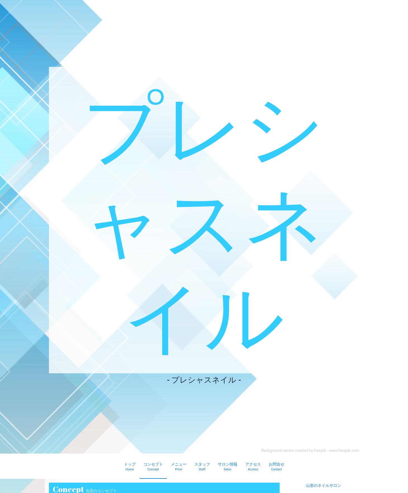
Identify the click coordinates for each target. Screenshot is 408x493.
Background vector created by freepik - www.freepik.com (310, 450)
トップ (130, 467)
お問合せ (276, 467)
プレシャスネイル (204, 220)
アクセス (253, 467)
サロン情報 (227, 467)
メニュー (179, 467)
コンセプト (153, 467)
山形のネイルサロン (323, 485)
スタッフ (202, 467)
